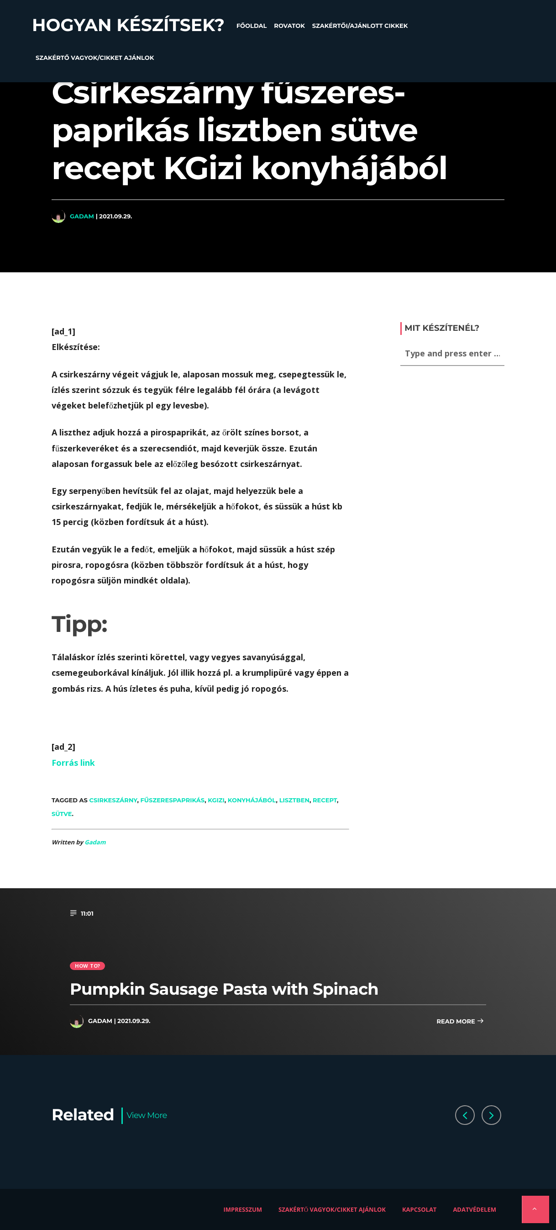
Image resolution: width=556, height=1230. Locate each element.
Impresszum (243, 1209)
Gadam (82, 216)
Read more (460, 1022)
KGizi (216, 800)
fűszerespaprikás (173, 800)
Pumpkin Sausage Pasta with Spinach (224, 989)
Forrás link (73, 762)
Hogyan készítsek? (128, 25)
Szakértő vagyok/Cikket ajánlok (95, 58)
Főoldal (251, 26)
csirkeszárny (113, 800)
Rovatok (289, 26)
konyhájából (252, 800)
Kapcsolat (419, 1209)
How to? (87, 965)
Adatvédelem (474, 1209)
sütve (62, 813)
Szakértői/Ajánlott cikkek (360, 26)
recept (325, 800)
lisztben (294, 800)
